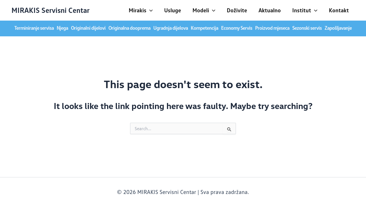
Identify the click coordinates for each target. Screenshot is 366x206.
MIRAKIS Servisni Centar (50, 10)
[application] (149, 10)
